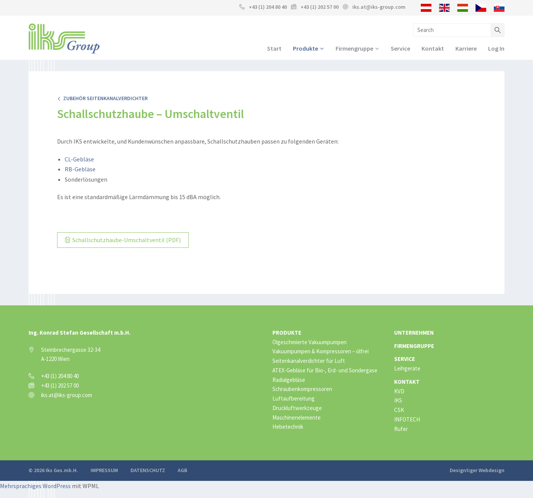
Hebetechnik (287, 426)
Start (274, 48)
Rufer (401, 428)
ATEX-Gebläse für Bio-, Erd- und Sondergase (324, 370)
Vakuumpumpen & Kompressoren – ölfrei (320, 350)
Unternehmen (414, 332)
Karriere (466, 48)
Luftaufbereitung (293, 398)
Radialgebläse (288, 379)
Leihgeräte (407, 368)
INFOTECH (407, 419)
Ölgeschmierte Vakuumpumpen (309, 341)
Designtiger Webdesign (477, 469)
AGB (182, 469)
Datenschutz (147, 469)
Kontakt (433, 48)
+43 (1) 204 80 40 (268, 6)
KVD (399, 390)
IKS (398, 400)
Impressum (104, 469)
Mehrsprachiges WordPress (35, 485)
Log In (496, 48)
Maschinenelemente (296, 417)
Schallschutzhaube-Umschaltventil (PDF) (123, 240)
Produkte (305, 48)
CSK (399, 409)
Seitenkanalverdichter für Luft (308, 360)
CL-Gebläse (79, 159)
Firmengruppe (354, 48)
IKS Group (64, 38)
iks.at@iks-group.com (379, 6)
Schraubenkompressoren (302, 388)
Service (400, 48)
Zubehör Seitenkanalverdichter (102, 98)
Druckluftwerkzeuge (297, 407)
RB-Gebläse (80, 169)
